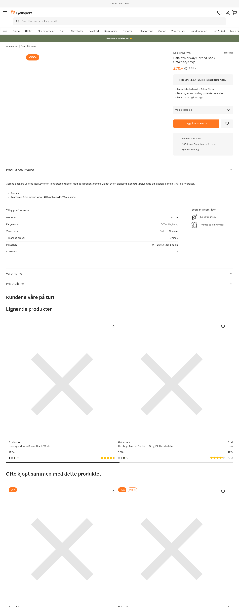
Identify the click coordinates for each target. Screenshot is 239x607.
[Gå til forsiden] (23, 15)
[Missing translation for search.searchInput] (57, 16)
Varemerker (204, 26)
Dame (21, 26)
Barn (68, 26)
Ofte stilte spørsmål (21, 558)
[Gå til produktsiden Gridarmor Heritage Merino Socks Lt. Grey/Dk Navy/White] (90, 337)
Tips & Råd (15, 574)
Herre (9, 26)
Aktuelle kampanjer (66, 558)
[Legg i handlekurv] (196, 119)
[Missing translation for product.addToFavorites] (227, 119)
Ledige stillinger (110, 574)
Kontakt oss (16, 584)
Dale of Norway (29, 43)
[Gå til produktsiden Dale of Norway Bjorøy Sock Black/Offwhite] (31, 452)
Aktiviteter (82, 26)
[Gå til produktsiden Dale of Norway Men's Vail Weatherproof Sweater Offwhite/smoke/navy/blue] (90, 452)
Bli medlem (219, 529)
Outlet (188, 26)
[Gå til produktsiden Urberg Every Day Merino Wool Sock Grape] (207, 337)
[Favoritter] (209, 15)
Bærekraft (107, 579)
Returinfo (15, 568)
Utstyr (34, 26)
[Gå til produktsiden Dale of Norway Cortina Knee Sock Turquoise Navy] (148, 452)
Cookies (232, 602)
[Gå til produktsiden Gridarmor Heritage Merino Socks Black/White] (31, 337)
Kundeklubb (108, 563)
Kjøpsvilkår (218, 602)
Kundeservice (225, 26)
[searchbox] (126, 16)
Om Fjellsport (109, 558)
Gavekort (60, 574)
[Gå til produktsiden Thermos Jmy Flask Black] (207, 452)
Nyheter (153, 26)
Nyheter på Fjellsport (67, 563)
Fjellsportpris (171, 26)
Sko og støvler (51, 26)
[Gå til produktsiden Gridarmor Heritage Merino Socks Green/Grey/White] (148, 337)
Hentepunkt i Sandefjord (23, 579)
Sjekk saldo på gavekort (23, 563)
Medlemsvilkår (110, 568)
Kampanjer (136, 26)
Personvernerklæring (197, 602)
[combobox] (122, 16)
